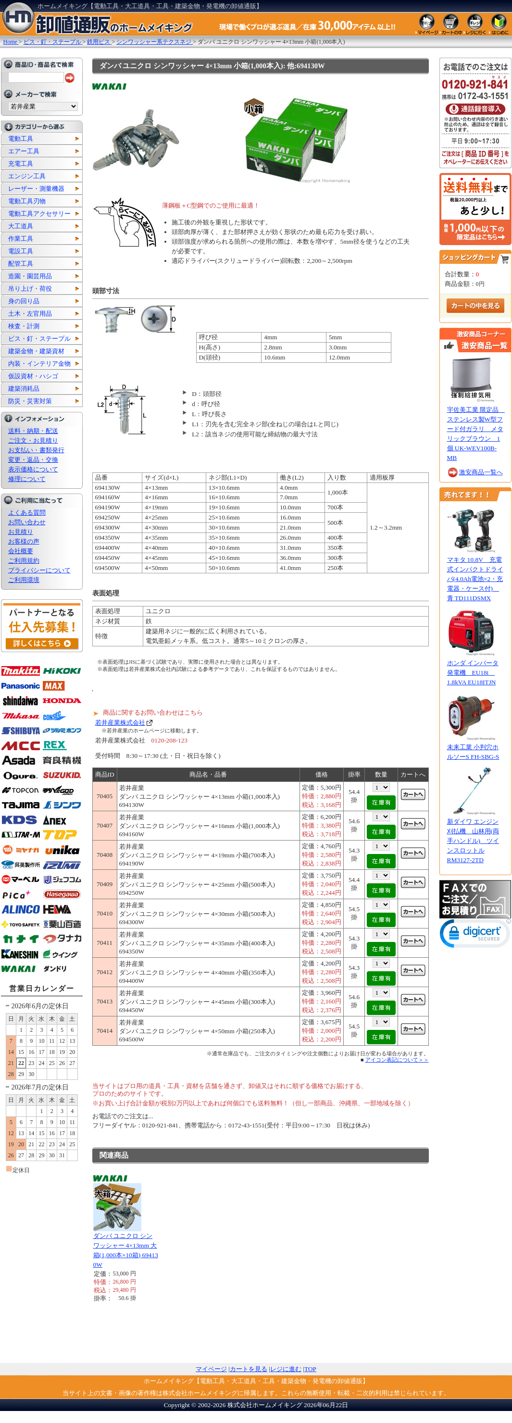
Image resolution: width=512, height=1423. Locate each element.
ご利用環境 (23, 579)
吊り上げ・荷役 (30, 288)
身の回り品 (23, 301)
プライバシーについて (39, 570)
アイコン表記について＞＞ (397, 1060)
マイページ (211, 1369)
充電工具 (20, 163)
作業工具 (20, 238)
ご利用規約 (23, 560)
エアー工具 (23, 151)
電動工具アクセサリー (39, 213)
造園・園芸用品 (30, 276)
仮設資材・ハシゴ (33, 376)
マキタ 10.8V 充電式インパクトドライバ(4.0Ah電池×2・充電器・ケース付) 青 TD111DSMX (475, 579)
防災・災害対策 (30, 401)
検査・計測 (23, 326)
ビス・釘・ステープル (39, 338)
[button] (475, 935)
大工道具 (20, 226)
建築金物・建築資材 (36, 351)
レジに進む (285, 1369)
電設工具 (20, 251)
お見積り (20, 531)
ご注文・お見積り (33, 440)
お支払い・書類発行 (36, 450)
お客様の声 (23, 541)
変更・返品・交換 (33, 459)
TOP (310, 1369)
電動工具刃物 (27, 201)
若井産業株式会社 (120, 722)
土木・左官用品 (30, 313)
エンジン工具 (27, 176)
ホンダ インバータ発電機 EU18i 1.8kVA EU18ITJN (473, 672)
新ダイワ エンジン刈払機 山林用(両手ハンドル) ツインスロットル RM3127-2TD (473, 841)
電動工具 (20, 138)
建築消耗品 (23, 388)
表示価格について (33, 469)
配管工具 (20, 263)
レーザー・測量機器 (36, 188)
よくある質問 (27, 512)
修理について (27, 479)
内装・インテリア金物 (39, 363)
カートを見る (248, 1369)
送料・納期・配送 (33, 430)
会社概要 (20, 551)
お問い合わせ (27, 522)
